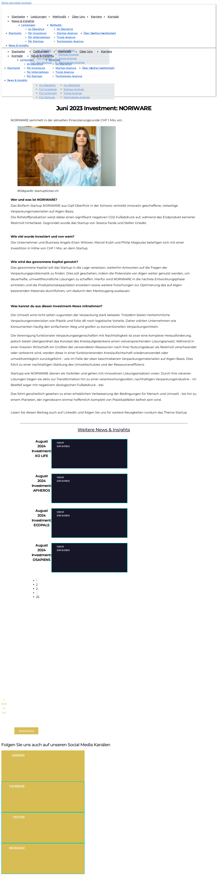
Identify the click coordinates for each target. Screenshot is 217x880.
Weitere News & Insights (104, 430)
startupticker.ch (47, 191)
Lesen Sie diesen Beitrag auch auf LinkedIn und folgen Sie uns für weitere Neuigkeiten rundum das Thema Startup (99, 413)
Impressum (19, 723)
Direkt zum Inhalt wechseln (16, 2)
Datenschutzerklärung (38, 723)
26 (38, 596)
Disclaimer (7, 723)
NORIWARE (52, 206)
